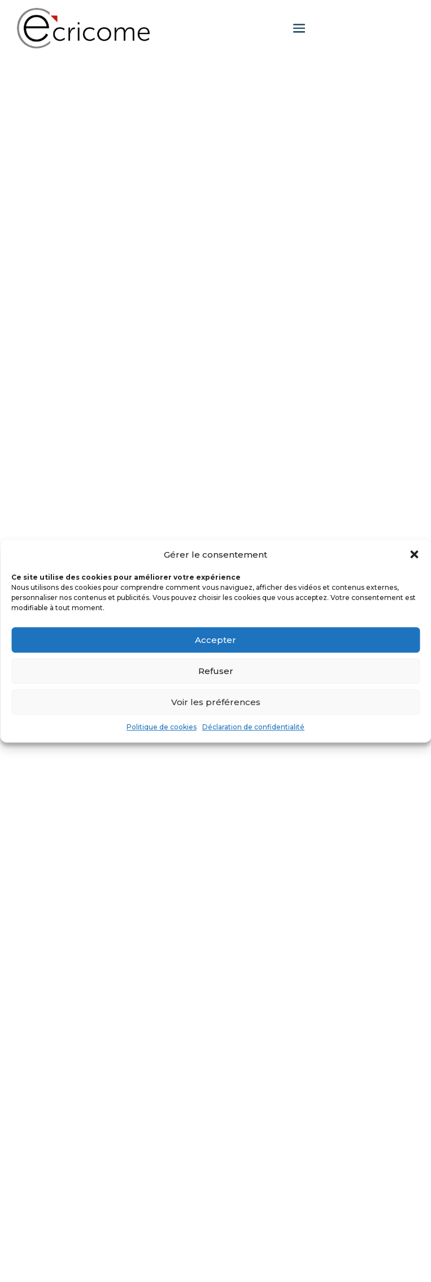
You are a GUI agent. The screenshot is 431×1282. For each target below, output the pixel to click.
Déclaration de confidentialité (253, 727)
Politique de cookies (162, 727)
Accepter (215, 640)
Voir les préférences (215, 702)
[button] (414, 554)
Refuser (215, 671)
